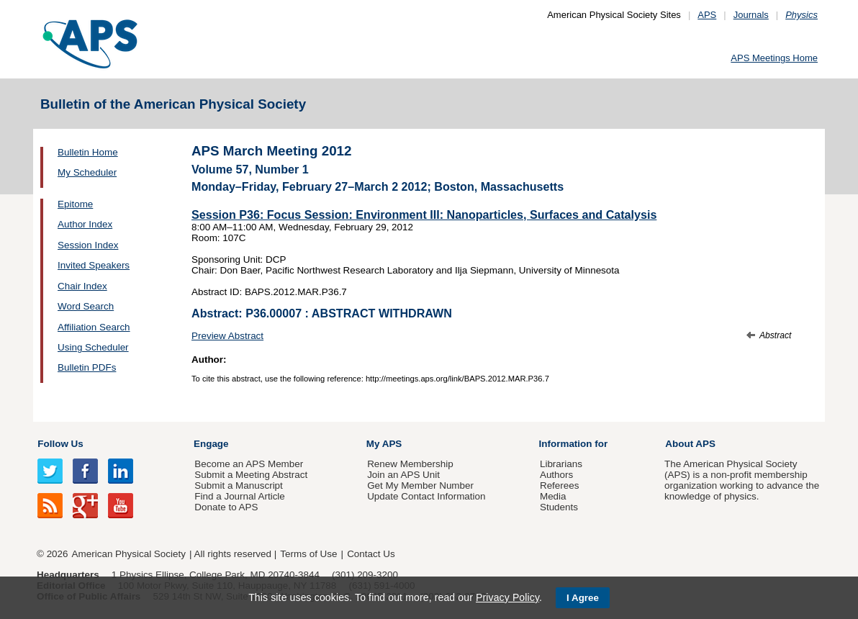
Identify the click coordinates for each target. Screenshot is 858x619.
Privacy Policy (507, 597)
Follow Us (60, 443)
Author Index (85, 224)
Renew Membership (410, 463)
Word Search (86, 306)
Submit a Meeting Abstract (250, 474)
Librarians (561, 463)
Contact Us (370, 553)
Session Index (88, 245)
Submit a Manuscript (238, 485)
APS (706, 14)
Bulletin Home (88, 152)
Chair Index (82, 286)
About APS (690, 443)
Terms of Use (308, 553)
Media (553, 496)
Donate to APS (226, 507)
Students (559, 507)
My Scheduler (87, 172)
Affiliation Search (94, 327)
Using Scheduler (93, 347)
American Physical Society (129, 553)
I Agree (582, 597)
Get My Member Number (420, 485)
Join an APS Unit (403, 474)
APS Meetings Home (774, 58)
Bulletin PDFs (87, 367)
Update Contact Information (426, 496)
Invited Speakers (94, 265)
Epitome (75, 204)
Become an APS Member (248, 463)
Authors (556, 474)
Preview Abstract (227, 335)
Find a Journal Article (239, 496)
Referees (559, 485)
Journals (751, 14)
